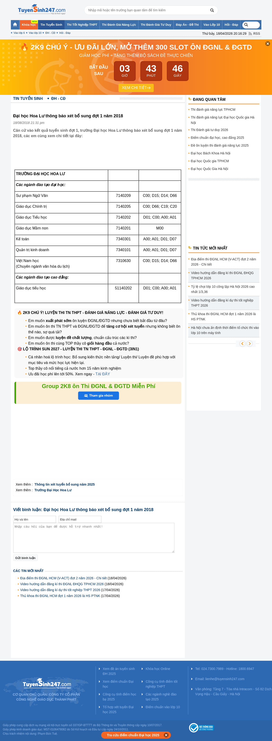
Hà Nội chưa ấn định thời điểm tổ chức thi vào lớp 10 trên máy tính (225, 330)
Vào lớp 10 (35, 32)
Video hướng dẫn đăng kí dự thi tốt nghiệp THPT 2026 (60, 590)
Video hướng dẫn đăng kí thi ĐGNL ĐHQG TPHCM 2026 (62, 584)
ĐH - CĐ (50, 32)
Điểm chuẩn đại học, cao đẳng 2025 (217, 138)
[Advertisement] (99, 157)
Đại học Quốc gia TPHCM (210, 161)
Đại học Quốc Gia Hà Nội (209, 169)
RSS (256, 33)
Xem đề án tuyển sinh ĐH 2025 (119, 671)
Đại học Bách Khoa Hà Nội (210, 153)
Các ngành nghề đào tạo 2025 (161, 696)
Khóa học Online (158, 669)
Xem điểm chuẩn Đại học (118, 684)
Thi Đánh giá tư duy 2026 (209, 130)
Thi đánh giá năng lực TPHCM (213, 109)
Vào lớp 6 (19, 32)
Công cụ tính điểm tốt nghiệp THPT (161, 684)
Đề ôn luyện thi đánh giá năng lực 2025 (220, 145)
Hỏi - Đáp (64, 32)
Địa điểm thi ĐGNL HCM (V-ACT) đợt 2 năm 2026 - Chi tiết (63, 578)
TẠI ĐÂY (102, 374)
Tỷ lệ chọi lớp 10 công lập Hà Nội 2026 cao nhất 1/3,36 (223, 289)
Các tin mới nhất (28, 571)
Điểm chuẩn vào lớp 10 (163, 707)
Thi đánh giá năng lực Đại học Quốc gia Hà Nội (223, 120)
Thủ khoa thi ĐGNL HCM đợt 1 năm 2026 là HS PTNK (60, 596)
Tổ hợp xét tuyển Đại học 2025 (118, 709)
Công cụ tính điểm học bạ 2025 (119, 696)
